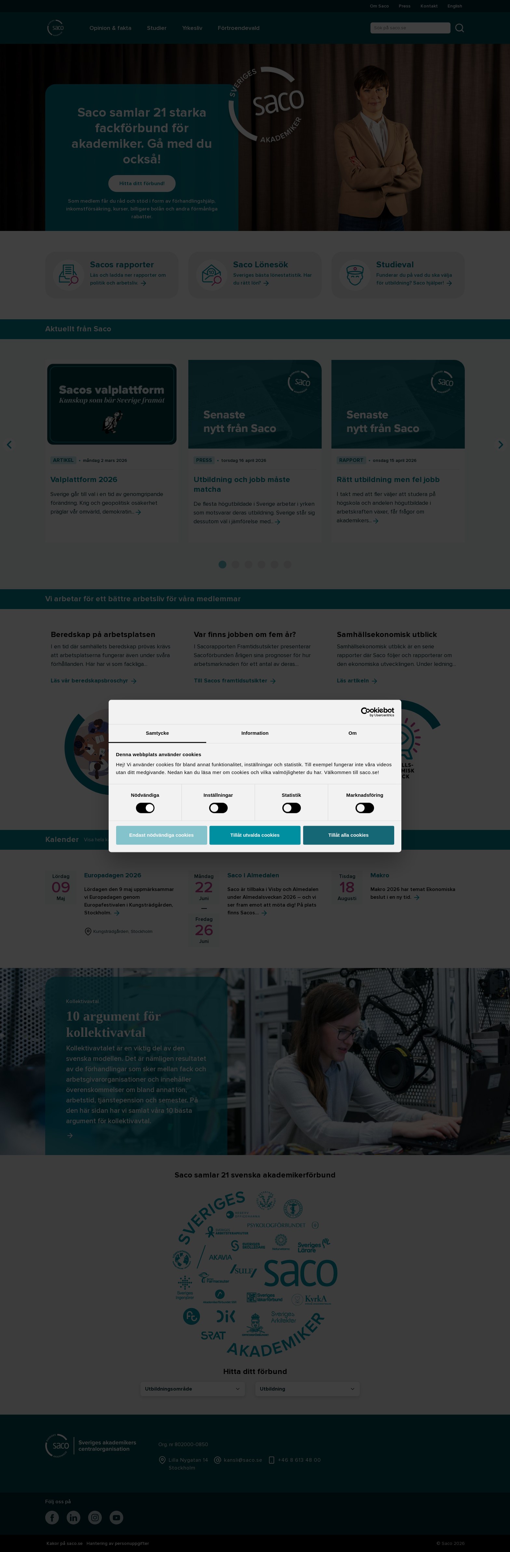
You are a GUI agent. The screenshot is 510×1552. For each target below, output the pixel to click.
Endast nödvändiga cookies (161, 835)
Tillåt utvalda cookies (254, 835)
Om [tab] (352, 733)
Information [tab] (255, 733)
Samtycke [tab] (157, 733)
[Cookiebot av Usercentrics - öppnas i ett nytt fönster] (365, 712)
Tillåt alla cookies (349, 835)
